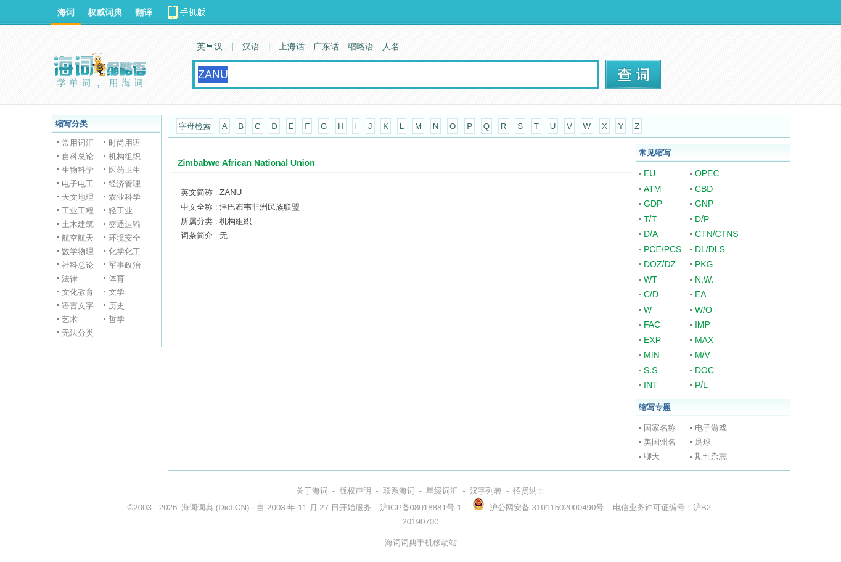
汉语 (251, 46)
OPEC (707, 173)
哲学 (117, 319)
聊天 (652, 456)
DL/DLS (710, 249)
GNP (704, 204)
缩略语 (361, 46)
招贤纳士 (529, 490)
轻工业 (121, 210)
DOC (704, 370)
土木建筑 (78, 224)
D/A (651, 234)
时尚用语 (125, 142)
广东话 (326, 46)
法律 (70, 278)
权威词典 (105, 12)
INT (651, 385)
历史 (117, 305)
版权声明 (355, 490)
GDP (653, 204)
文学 (117, 292)
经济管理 (125, 183)
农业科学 (125, 197)
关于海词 (312, 490)
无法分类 (78, 332)
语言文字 (78, 305)
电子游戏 (711, 427)
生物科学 (78, 170)
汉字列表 (486, 490)
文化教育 (78, 292)
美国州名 (660, 442)
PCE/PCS (662, 249)
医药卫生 (125, 170)
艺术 (70, 319)
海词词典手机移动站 (421, 542)
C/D (651, 294)
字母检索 (195, 126)
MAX (704, 340)
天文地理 (78, 197)
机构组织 (125, 156)
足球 (703, 442)
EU (649, 173)
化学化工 (125, 251)
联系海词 (399, 490)
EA (701, 294)
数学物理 (78, 251)
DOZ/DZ (660, 264)
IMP (702, 324)
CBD (704, 189)
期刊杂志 (711, 456)
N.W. (704, 279)
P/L (701, 385)
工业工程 (78, 210)
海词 (66, 12)
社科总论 (78, 265)
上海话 (292, 46)
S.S (651, 370)
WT (650, 279)
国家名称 (660, 427)
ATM (653, 189)
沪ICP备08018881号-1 (420, 507)
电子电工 (78, 183)
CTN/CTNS (717, 234)
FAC (652, 324)
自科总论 (78, 156)
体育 (117, 278)
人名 (391, 46)
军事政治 (125, 265)
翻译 (143, 12)
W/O (703, 310)
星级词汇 (442, 490)
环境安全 (125, 237)
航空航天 (78, 237)
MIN (652, 355)
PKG (704, 264)
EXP (652, 340)
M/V (702, 355)
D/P (702, 219)
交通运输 (125, 224)
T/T (650, 219)
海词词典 (197, 507)
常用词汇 (78, 142)
